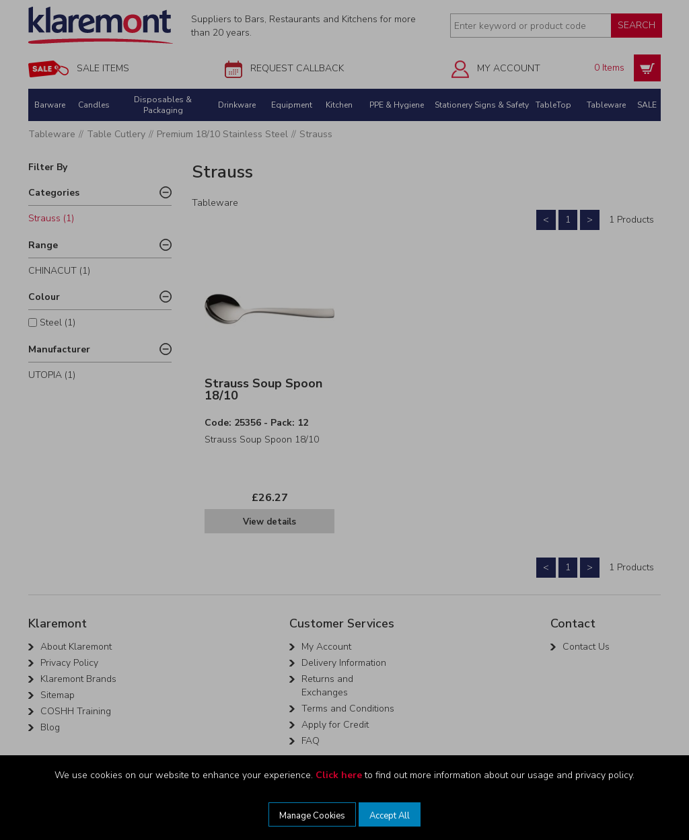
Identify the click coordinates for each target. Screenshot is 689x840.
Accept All (389, 816)
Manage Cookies (312, 816)
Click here (339, 775)
